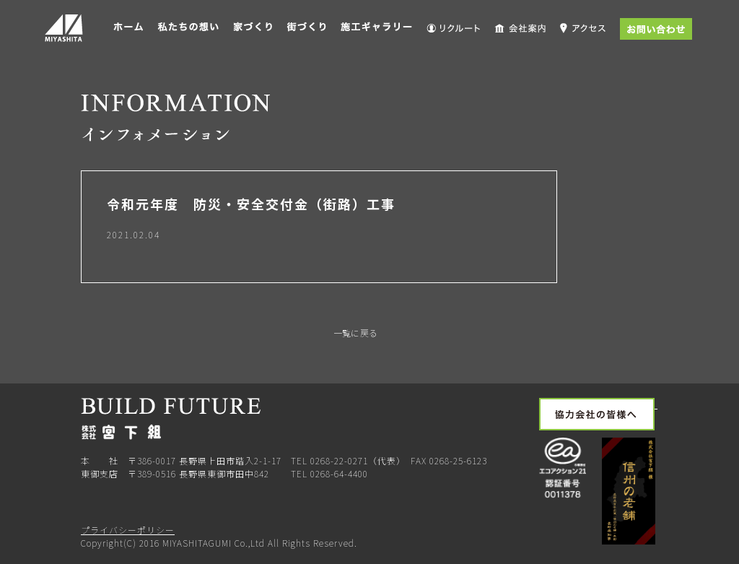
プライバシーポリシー (128, 530)
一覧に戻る (355, 332)
